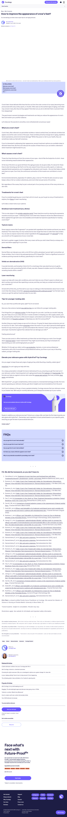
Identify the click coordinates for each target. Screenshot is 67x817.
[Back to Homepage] (7, 2)
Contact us (20, 804)
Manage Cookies (25, 812)
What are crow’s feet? (8, 86)
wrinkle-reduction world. (25, 213)
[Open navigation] (64, 2)
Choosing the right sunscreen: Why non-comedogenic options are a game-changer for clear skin (26, 672)
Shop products (7, 797)
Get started (6, 794)
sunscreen (26, 325)
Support (20, 794)
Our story (5, 802)
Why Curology (7, 799)
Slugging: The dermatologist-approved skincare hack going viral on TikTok (20, 689)
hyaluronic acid (44, 234)
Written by (11, 647)
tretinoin (47, 373)
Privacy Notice (6, 812)
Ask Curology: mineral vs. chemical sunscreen (13, 669)
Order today (5, 424)
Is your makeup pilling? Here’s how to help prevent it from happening (19, 675)
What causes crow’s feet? (9, 88)
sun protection (30, 347)
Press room (21, 802)
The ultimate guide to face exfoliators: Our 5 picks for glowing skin (18, 678)
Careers (20, 799)
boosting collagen (18, 319)
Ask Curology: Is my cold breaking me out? (12, 686)
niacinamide (56, 373)
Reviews (5, 804)
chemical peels (10, 341)
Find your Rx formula (51, 2)
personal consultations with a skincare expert (37, 291)
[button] (33, 6)
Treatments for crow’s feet (10, 90)
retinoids (55, 234)
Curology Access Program (27, 811)
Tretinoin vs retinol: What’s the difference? (12, 692)
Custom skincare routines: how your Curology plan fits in (16, 666)
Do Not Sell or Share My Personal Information (30, 809)
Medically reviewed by (13, 655)
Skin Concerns (8, 11)
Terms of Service (6, 811)
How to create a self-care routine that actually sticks (15, 695)
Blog (19, 797)
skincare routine (20, 312)
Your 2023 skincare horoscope (9, 698)
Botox (12, 199)
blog (2, 11)
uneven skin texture (41, 375)
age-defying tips (26, 308)
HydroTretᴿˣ (5, 367)
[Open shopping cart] (61, 2)
